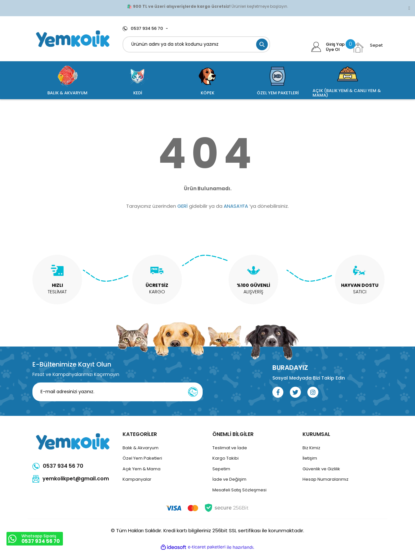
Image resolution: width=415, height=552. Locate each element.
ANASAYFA (236, 206)
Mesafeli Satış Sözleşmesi (239, 490)
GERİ (182, 206)
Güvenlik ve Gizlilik (321, 469)
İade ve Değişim (229, 479)
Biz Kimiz (311, 448)
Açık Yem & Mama (141, 469)
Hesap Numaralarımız (325, 479)
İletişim (309, 458)
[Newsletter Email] (117, 391)
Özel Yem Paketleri (142, 458)
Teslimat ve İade (229, 448)
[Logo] (72, 39)
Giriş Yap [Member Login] (335, 44)
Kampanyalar (137, 479)
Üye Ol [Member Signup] (333, 49)
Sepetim (221, 469)
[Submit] (193, 392)
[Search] (196, 44)
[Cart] (367, 47)
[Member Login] (316, 47)
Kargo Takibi (225, 458)
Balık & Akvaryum (141, 448)
